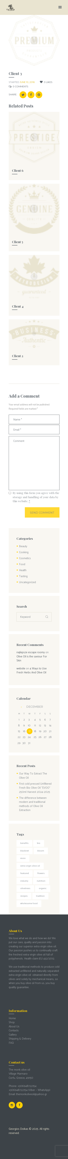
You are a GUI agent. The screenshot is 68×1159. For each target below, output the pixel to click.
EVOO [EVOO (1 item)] (23, 858)
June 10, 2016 (27, 82)
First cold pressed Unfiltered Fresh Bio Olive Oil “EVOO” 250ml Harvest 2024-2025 (35, 788)
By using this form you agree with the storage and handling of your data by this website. (36, 497)
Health (22, 570)
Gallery (13, 1034)
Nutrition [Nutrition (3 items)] (41, 881)
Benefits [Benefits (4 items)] (24, 843)
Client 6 (17, 170)
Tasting (23, 576)
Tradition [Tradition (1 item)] (40, 896)
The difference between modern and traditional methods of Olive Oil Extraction (33, 804)
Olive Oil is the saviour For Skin (32, 658)
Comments (20, 86)
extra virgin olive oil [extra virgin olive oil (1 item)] (30, 866)
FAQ (11, 1043)
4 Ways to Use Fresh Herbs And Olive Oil (32, 670)
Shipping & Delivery (20, 1038)
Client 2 (17, 356)
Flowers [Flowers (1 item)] (41, 873)
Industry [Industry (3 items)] (24, 881)
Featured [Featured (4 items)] (24, 873)
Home (12, 1018)
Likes (48, 82)
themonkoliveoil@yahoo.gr (31, 1094)
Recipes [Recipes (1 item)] (24, 896)
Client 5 (17, 242)
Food (22, 564)
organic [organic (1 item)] (42, 888)
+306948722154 (27, 1086)
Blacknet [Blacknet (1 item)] (24, 851)
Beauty (23, 546)
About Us (14, 1026)
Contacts (14, 1030)
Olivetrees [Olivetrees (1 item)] (25, 888)
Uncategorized (27, 582)
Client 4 (17, 306)
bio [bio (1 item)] (38, 843)
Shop (12, 1022)
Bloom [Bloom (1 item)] (40, 851)
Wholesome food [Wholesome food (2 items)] (29, 903)
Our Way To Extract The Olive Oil (33, 775)
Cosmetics (25, 558)
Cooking (23, 552)
